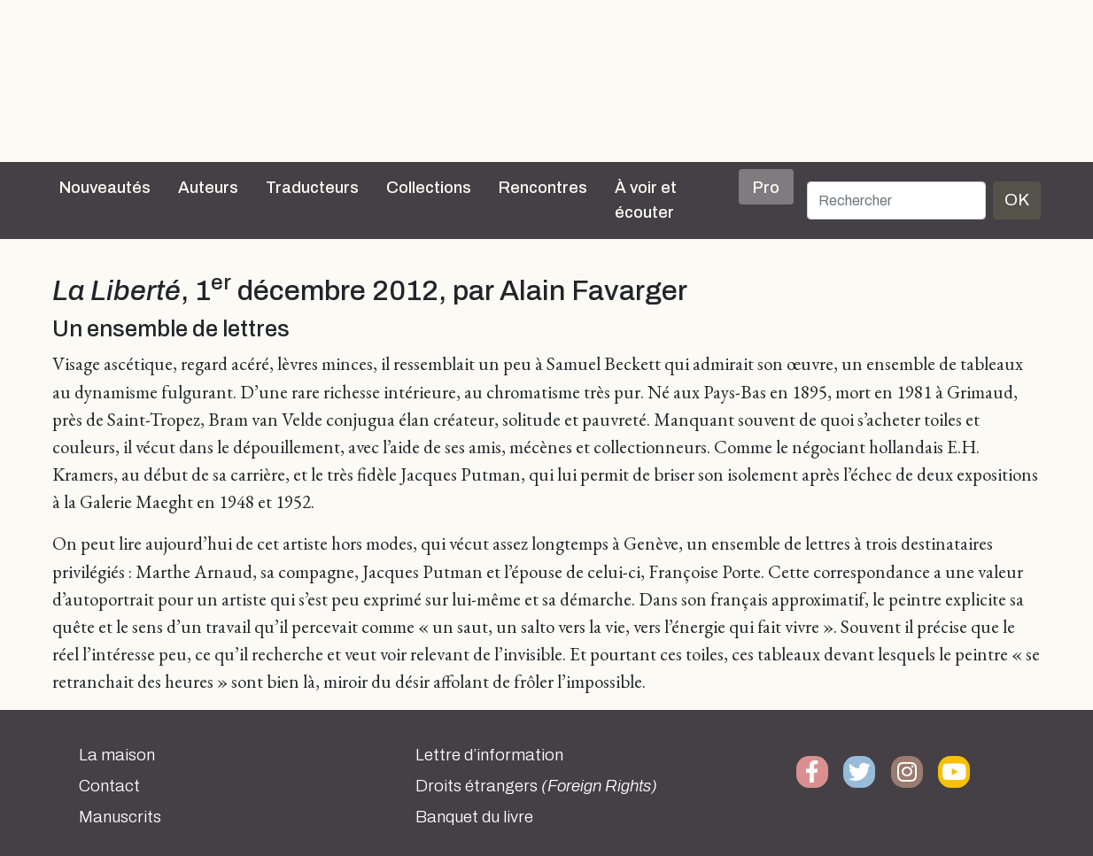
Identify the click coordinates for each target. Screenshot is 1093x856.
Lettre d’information (489, 755)
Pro (766, 188)
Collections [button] (428, 188)
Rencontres (543, 188)
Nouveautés (105, 188)
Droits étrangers (536, 786)
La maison (117, 755)
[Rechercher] (896, 200)
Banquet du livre (474, 817)
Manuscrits (120, 817)
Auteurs (208, 188)
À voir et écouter (646, 200)
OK (1016, 199)
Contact (109, 786)
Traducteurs (312, 188)
